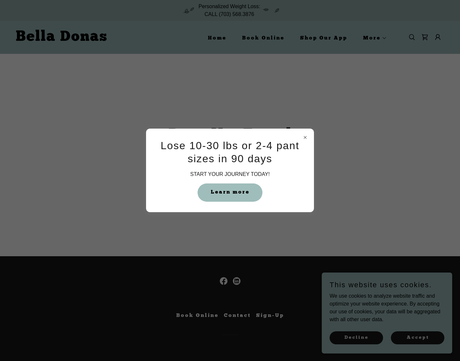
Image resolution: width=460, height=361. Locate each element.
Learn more (230, 192)
